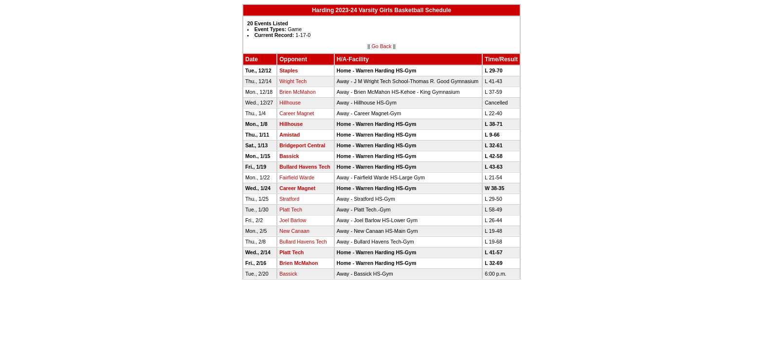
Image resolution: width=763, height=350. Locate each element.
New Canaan (294, 231)
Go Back (382, 46)
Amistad (289, 135)
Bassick (289, 156)
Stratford (289, 199)
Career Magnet (296, 113)
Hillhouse (290, 102)
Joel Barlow (292, 220)
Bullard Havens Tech (304, 167)
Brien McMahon (297, 92)
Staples (288, 70)
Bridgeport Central (302, 145)
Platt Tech (290, 209)
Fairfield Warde (296, 177)
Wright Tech (293, 81)
